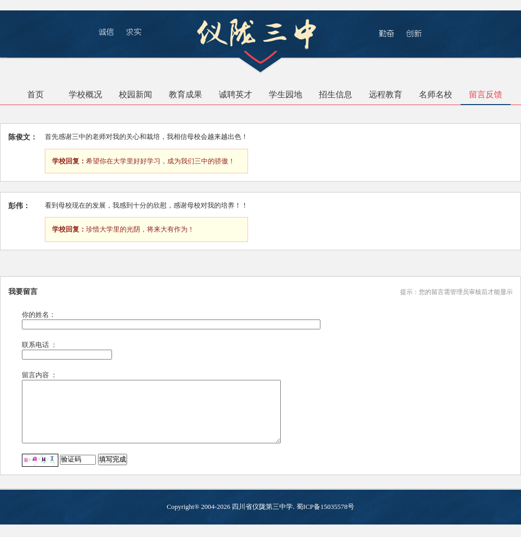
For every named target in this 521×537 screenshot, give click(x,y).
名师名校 (435, 94)
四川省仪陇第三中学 (262, 519)
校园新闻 (135, 94)
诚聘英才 (235, 94)
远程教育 (385, 94)
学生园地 (285, 94)
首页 (35, 94)
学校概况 (85, 94)
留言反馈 (485, 94)
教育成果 (185, 94)
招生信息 (335, 94)
